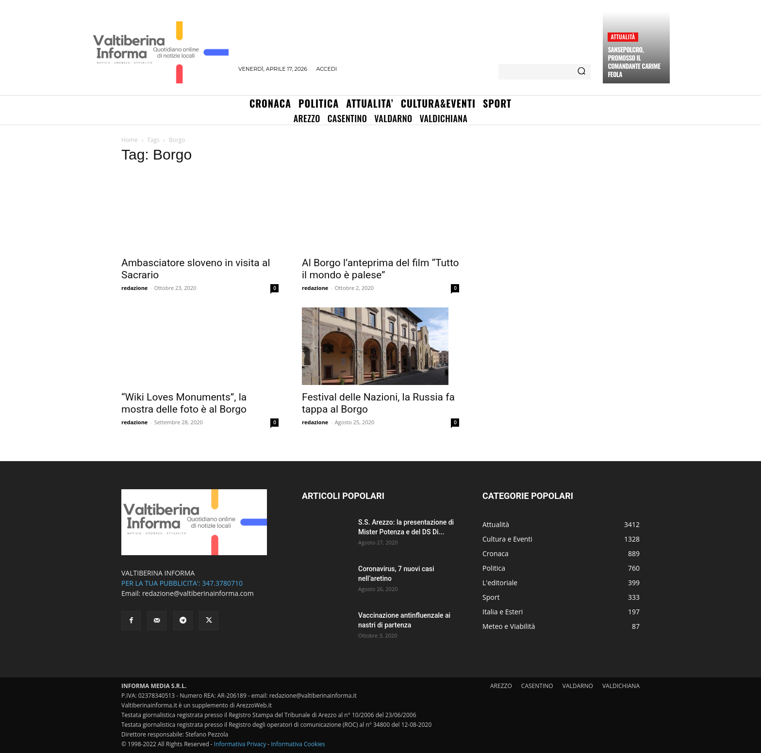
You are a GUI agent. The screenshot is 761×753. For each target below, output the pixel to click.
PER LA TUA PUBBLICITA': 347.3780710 (182, 583)
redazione (134, 287)
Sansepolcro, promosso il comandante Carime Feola (634, 62)
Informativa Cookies (298, 744)
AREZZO (501, 686)
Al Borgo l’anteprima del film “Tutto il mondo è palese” (380, 269)
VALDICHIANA (621, 686)
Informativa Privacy (240, 744)
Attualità (623, 36)
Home (129, 140)
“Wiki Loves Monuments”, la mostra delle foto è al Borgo (184, 403)
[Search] (581, 72)
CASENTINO (537, 686)
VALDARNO (577, 686)
